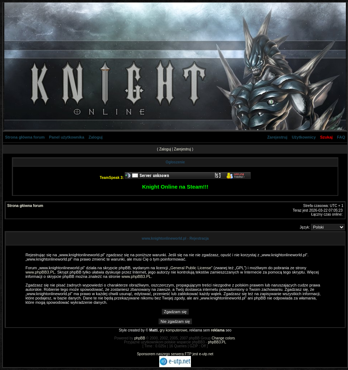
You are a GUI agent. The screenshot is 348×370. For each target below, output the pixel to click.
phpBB (139, 338)
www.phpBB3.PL (40, 272)
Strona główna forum (25, 137)
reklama (218, 330)
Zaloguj (96, 137)
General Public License (190, 268)
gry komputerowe (173, 330)
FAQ (341, 137)
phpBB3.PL (217, 342)
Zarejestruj (277, 137)
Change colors (223, 338)
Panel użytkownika (66, 137)
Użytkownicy (304, 137)
